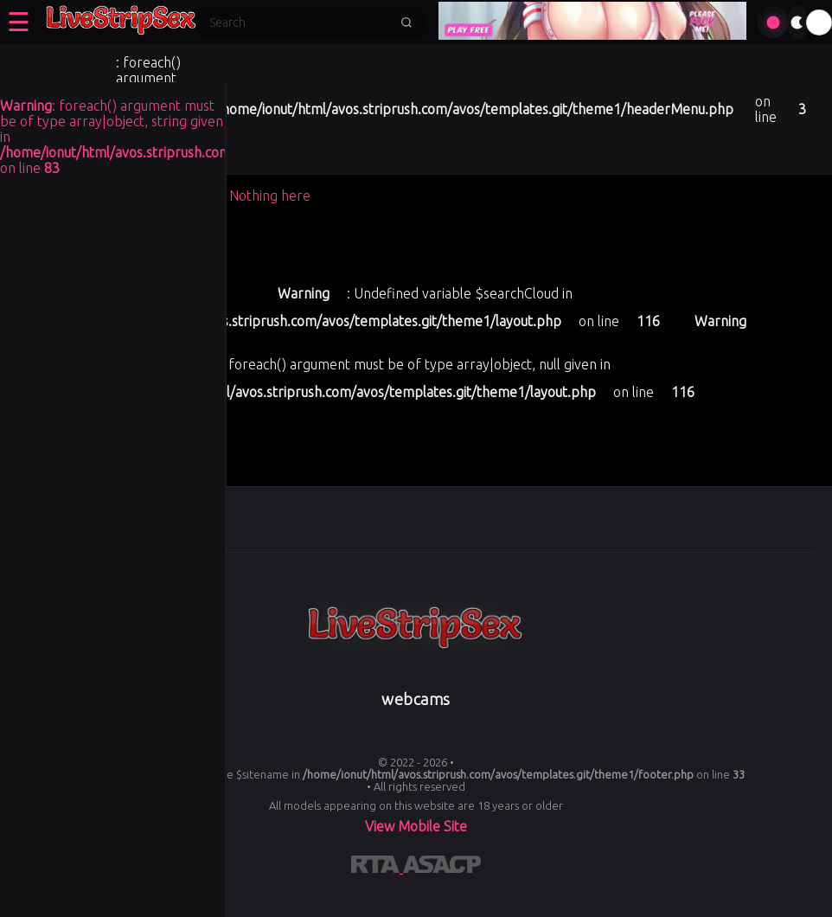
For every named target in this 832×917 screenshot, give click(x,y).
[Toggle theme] (797, 22)
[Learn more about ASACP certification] (442, 867)
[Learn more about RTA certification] (377, 867)
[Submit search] (406, 22)
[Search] (299, 22)
